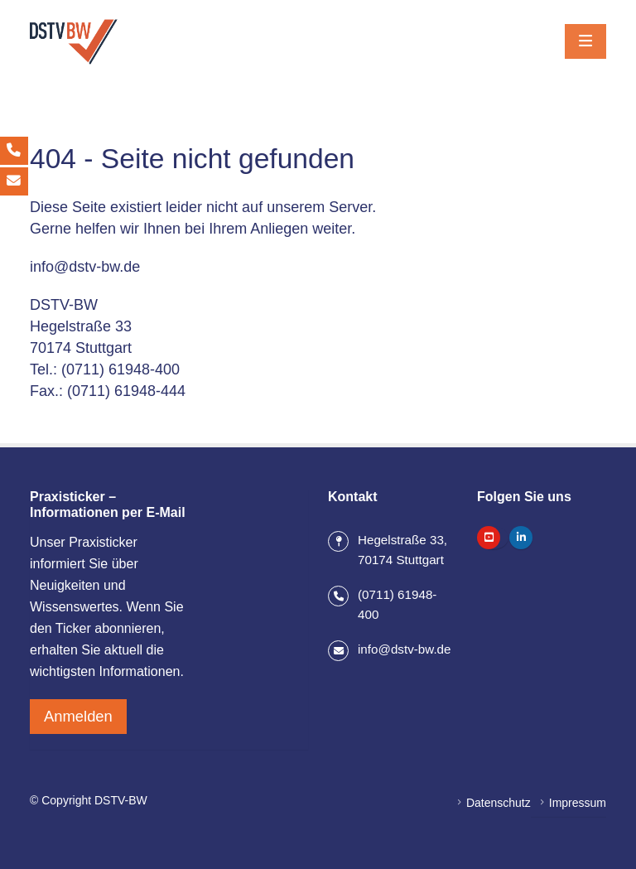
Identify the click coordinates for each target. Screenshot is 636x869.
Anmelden (78, 713)
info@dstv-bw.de (85, 266)
